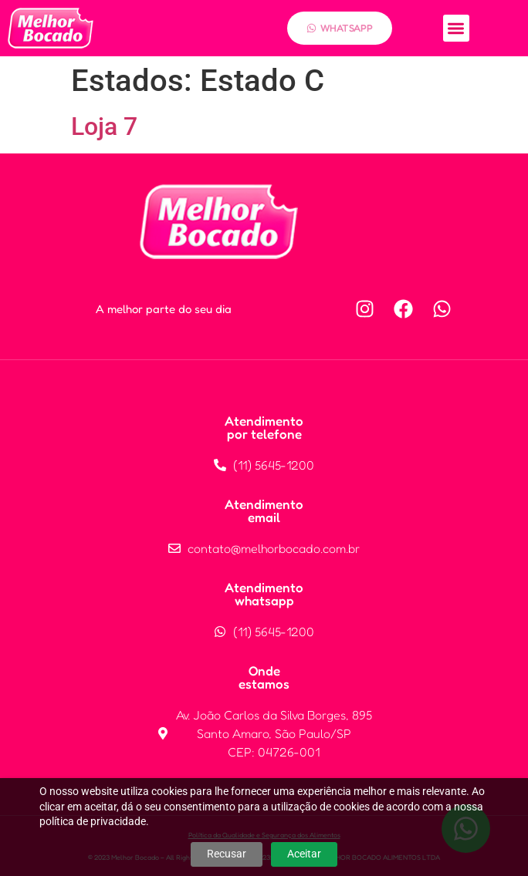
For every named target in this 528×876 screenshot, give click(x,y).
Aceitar (304, 853)
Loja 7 (104, 126)
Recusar (226, 853)
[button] (456, 28)
